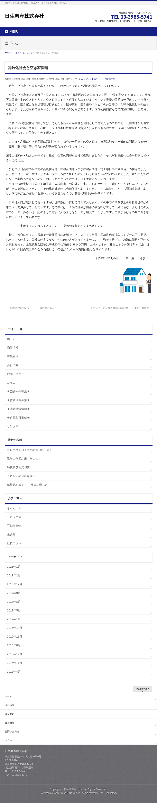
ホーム (11, 338)
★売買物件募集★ (18, 391)
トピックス (97, 78)
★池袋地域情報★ (18, 409)
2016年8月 (14, 645)
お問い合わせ (15, 374)
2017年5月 (14, 610)
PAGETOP (142, 689)
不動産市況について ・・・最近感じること (31, 307)
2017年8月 (14, 601)
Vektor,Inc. (98, 793)
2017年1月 (14, 619)
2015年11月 (14, 662)
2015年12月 (14, 654)
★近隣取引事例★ (18, 417)
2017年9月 (14, 593)
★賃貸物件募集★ (18, 400)
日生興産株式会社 (24, 16)
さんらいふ (84, 78)
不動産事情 (109, 78)
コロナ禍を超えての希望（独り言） (30, 450)
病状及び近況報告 (18, 467)
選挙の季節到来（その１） (24, 458)
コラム (11, 382)
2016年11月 (14, 636)
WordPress (60, 793)
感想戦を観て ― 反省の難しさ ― (29, 484)
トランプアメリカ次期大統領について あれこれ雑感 (121, 307)
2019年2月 (14, 575)
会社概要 (12, 365)
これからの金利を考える (22, 476)
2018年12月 (14, 584)
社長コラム (14, 543)
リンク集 (12, 426)
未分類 (11, 534)
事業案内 (12, 356)
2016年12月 (14, 627)
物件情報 (12, 347)
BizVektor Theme (78, 793)
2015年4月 (14, 671)
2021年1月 (14, 566)
